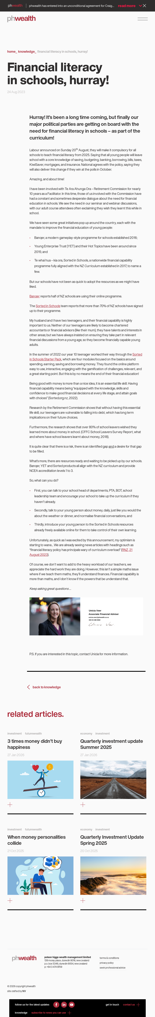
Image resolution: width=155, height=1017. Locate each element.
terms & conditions (109, 958)
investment (14, 733)
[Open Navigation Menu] (142, 19)
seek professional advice (113, 967)
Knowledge (27, 51)
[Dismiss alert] (144, 5)
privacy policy (107, 963)
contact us (131, 1005)
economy (86, 733)
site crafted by (16, 991)
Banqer (34, 296)
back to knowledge (47, 687)
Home (12, 51)
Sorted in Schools (48, 305)
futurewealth (33, 733)
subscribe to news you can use (51, 1013)
